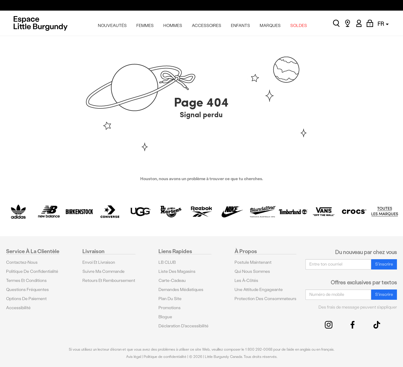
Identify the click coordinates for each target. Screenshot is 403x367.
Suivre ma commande (103, 271)
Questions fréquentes (27, 289)
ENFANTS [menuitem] (240, 25)
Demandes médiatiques (180, 289)
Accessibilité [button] (18, 307)
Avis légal (133, 357)
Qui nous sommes (252, 271)
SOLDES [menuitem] (298, 25)
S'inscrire (384, 264)
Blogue (165, 316)
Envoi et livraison (98, 262)
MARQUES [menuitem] (270, 25)
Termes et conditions (26, 280)
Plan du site (170, 298)
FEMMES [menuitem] (145, 25)
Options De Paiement (26, 298)
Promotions (169, 307)
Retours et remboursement (108, 280)
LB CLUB (167, 262)
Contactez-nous (22, 262)
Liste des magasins (176, 271)
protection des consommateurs (265, 298)
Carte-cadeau (172, 280)
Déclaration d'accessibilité (183, 326)
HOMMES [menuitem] (172, 25)
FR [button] (383, 24)
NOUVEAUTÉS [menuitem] (112, 25)
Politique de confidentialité (32, 271)
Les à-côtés (246, 280)
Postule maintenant (253, 262)
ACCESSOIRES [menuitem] (206, 25)
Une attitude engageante (259, 289)
